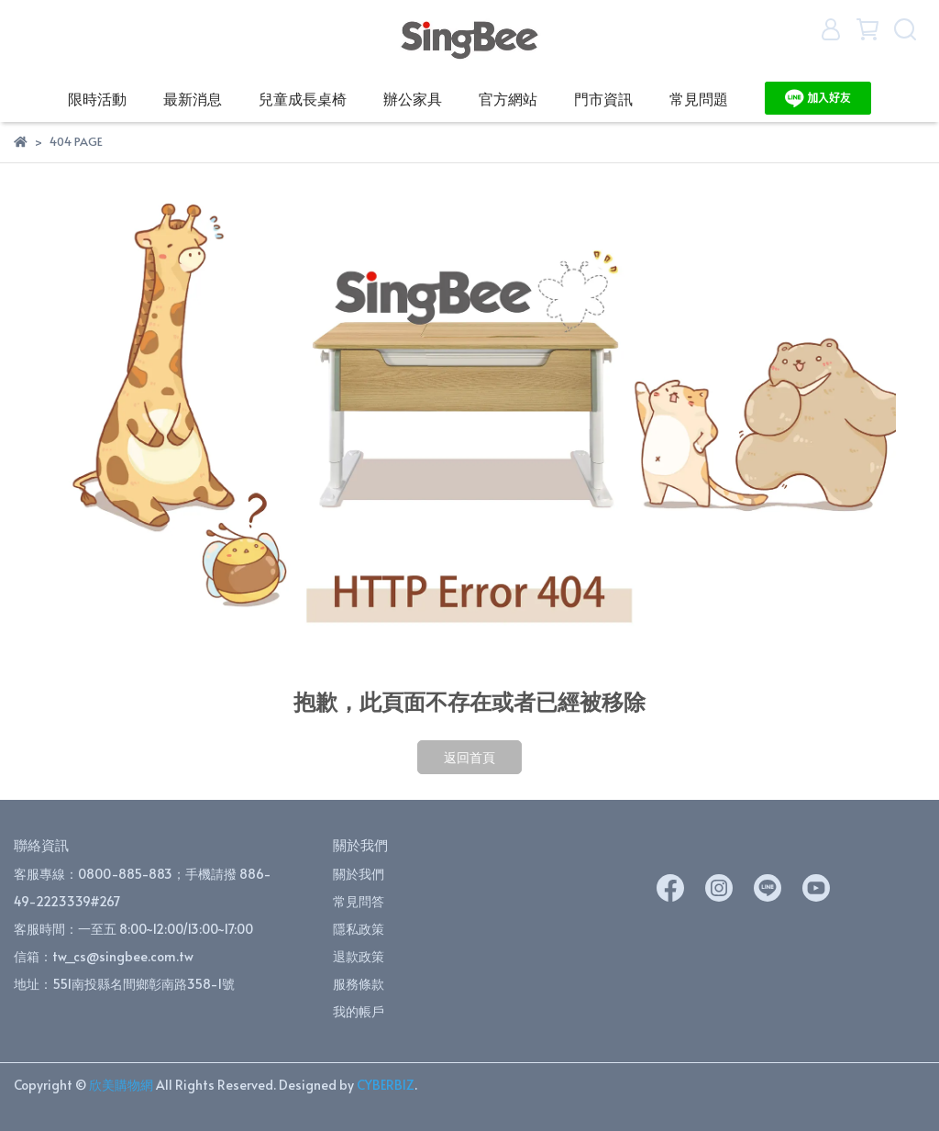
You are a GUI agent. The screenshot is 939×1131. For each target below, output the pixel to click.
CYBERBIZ (385, 1084)
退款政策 (358, 956)
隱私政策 (358, 928)
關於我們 (358, 873)
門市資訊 (603, 98)
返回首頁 (469, 757)
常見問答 (358, 901)
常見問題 (698, 98)
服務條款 (358, 983)
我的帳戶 (358, 1011)
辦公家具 (412, 98)
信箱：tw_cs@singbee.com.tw (103, 956)
